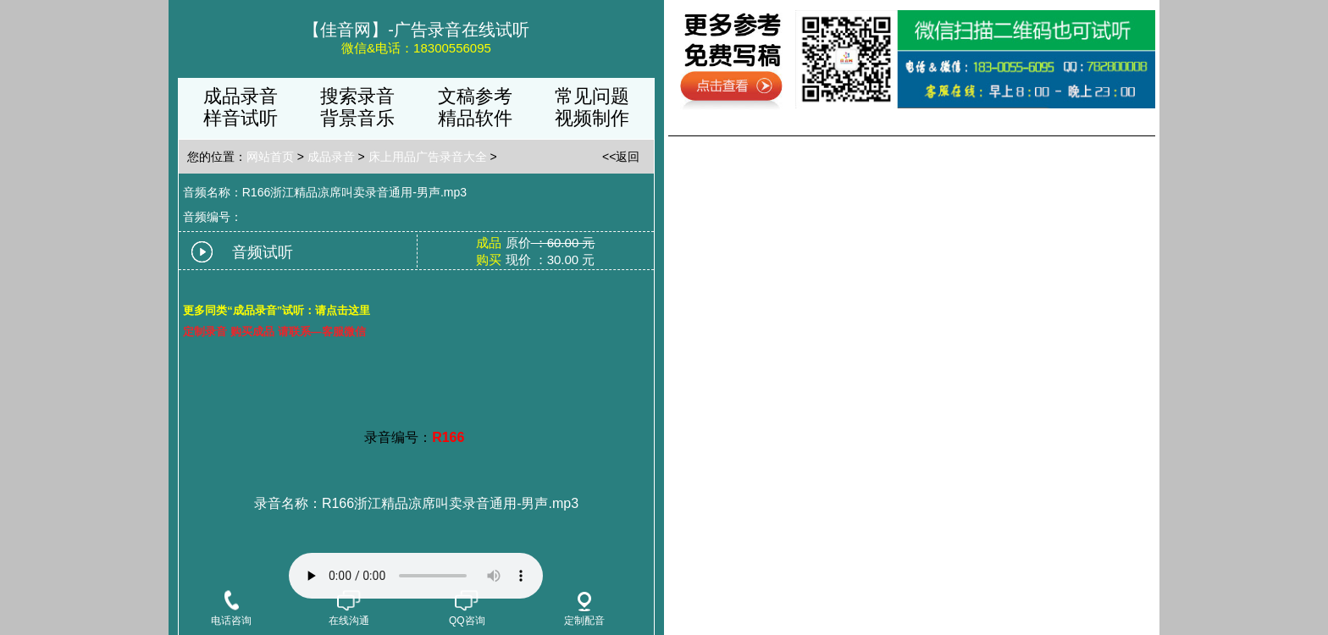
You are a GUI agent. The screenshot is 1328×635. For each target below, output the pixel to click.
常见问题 (592, 96)
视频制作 (592, 118)
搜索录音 (357, 96)
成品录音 (240, 96)
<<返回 (620, 156)
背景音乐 (357, 118)
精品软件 (475, 118)
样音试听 (240, 118)
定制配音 (584, 609)
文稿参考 (475, 96)
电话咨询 (231, 610)
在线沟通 (349, 610)
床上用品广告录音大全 (427, 156)
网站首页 (270, 156)
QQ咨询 (467, 610)
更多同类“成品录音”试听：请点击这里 (276, 310)
